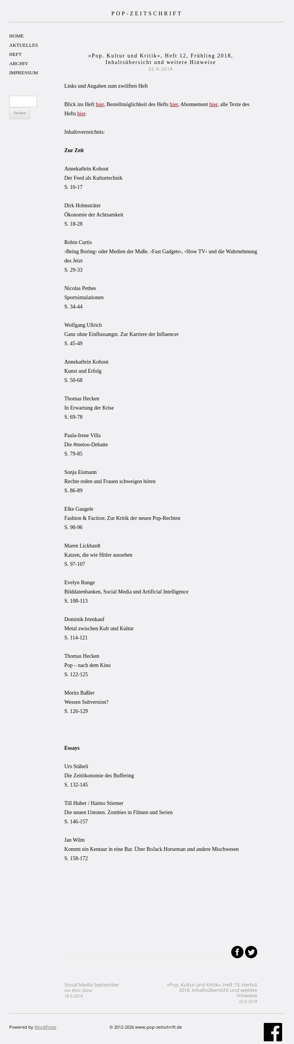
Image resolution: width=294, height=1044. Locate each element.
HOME (16, 36)
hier (100, 104)
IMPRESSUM (23, 72)
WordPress (45, 1027)
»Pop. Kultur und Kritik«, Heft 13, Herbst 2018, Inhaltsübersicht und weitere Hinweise (212, 992)
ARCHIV (18, 63)
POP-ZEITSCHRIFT (147, 13)
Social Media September (91, 990)
